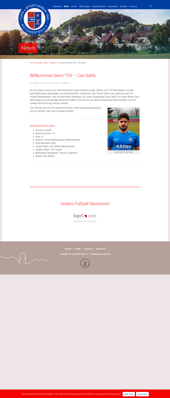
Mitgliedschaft (98, 6)
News (66, 6)
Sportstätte (113, 6)
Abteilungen (84, 6)
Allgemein (55, 83)
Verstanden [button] (142, 394)
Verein (74, 6)
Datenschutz (101, 249)
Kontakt (123, 6)
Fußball (65, 83)
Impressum (88, 249)
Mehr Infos (128, 394)
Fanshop (133, 6)
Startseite (57, 6)
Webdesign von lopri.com (100, 254)
